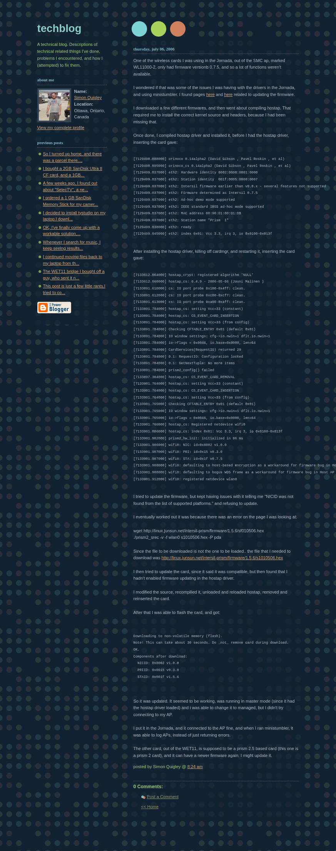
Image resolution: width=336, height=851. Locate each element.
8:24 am (195, 766)
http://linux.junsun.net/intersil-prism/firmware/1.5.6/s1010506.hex (222, 557)
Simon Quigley (88, 97)
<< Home (150, 806)
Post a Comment (163, 796)
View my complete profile (61, 127)
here (210, 94)
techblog (59, 28)
